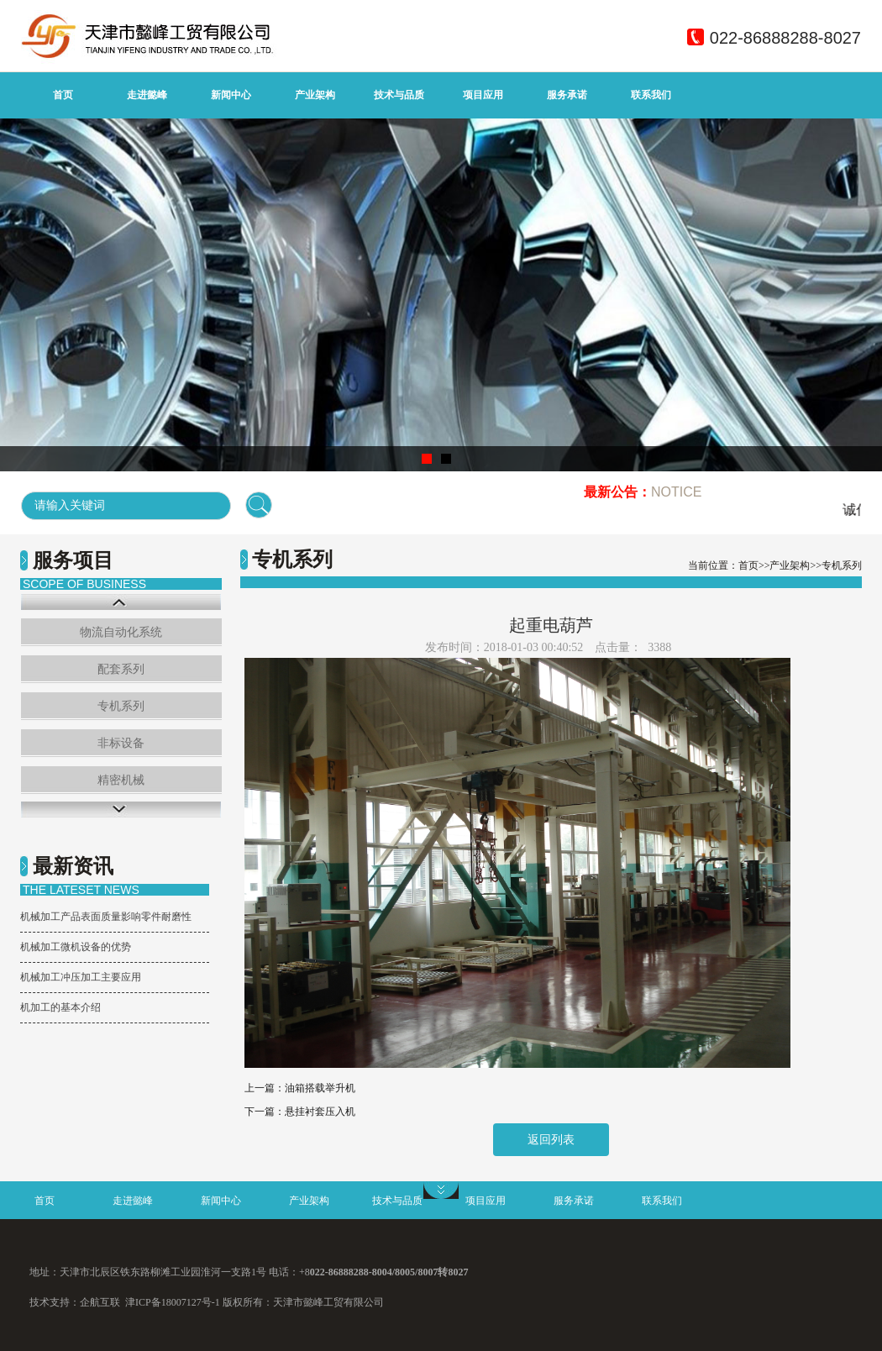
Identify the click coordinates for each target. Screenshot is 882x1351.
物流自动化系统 (121, 632)
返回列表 (551, 1139)
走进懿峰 (147, 95)
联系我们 (651, 95)
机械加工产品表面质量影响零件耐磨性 (106, 917)
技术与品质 (399, 95)
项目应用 (483, 95)
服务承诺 (567, 95)
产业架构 (315, 95)
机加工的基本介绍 (60, 1007)
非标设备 (120, 743)
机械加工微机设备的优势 (75, 947)
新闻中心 (231, 95)
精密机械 (120, 780)
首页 (63, 95)
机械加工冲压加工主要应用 (80, 977)
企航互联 (100, 1302)
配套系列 (120, 669)
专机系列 (120, 706)
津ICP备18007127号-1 (172, 1302)
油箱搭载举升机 (320, 1088)
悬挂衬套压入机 (320, 1111)
